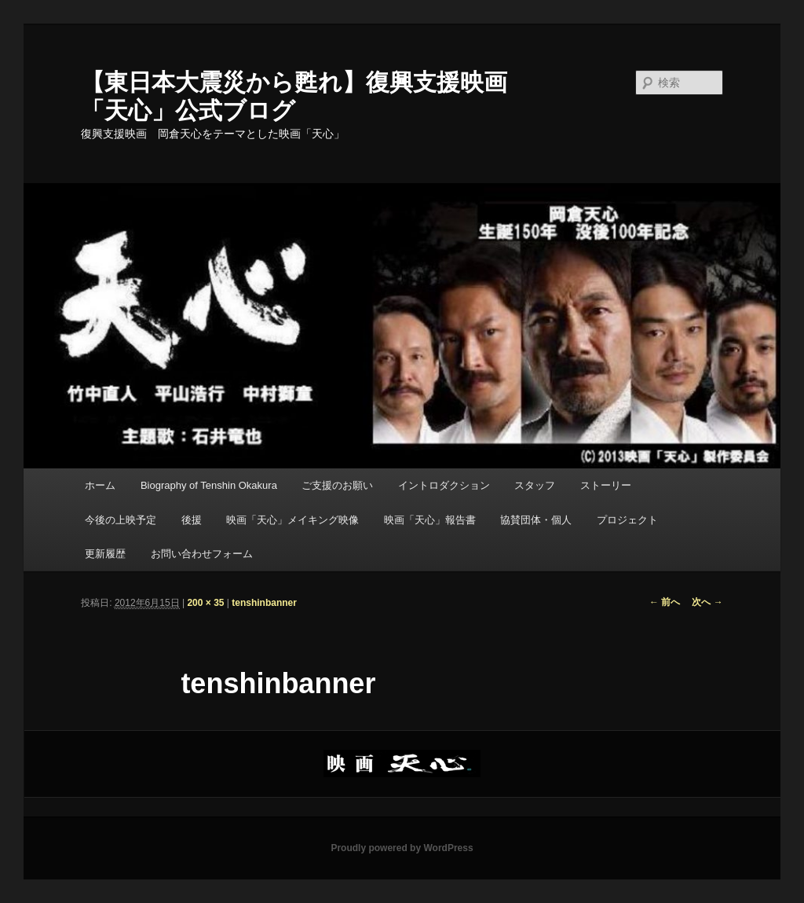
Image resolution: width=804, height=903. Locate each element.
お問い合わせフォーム (202, 554)
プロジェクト (627, 520)
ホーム (100, 485)
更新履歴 (105, 554)
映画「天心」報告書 (430, 520)
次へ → (707, 602)
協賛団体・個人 (536, 520)
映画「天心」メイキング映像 (292, 520)
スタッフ (534, 485)
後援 (191, 520)
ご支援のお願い (337, 485)
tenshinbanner (264, 602)
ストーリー (605, 485)
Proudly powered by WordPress (402, 847)
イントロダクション (444, 485)
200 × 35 (205, 602)
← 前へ (664, 602)
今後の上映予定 (120, 520)
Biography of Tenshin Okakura (209, 485)
